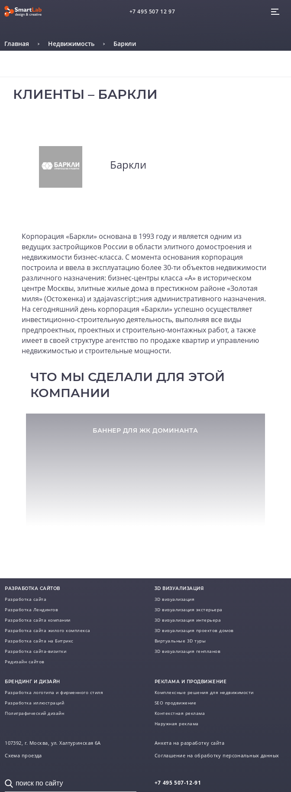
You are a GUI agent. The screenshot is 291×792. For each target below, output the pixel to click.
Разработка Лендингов (31, 609)
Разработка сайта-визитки (35, 651)
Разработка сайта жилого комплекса (48, 630)
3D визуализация (175, 599)
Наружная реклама (177, 723)
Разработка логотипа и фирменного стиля (54, 692)
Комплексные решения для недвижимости (204, 692)
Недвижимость (71, 43)
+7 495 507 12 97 (152, 11)
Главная (16, 43)
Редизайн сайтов (25, 661)
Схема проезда (23, 756)
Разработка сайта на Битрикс (39, 641)
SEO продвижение (176, 703)
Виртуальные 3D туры (180, 641)
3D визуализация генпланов (188, 651)
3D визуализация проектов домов (194, 630)
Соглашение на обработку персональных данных (217, 756)
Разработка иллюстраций (34, 703)
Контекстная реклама (180, 713)
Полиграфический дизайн (34, 713)
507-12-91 (178, 782)
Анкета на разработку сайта (189, 743)
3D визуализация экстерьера (189, 609)
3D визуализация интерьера (188, 620)
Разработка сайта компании (38, 620)
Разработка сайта (25, 599)
